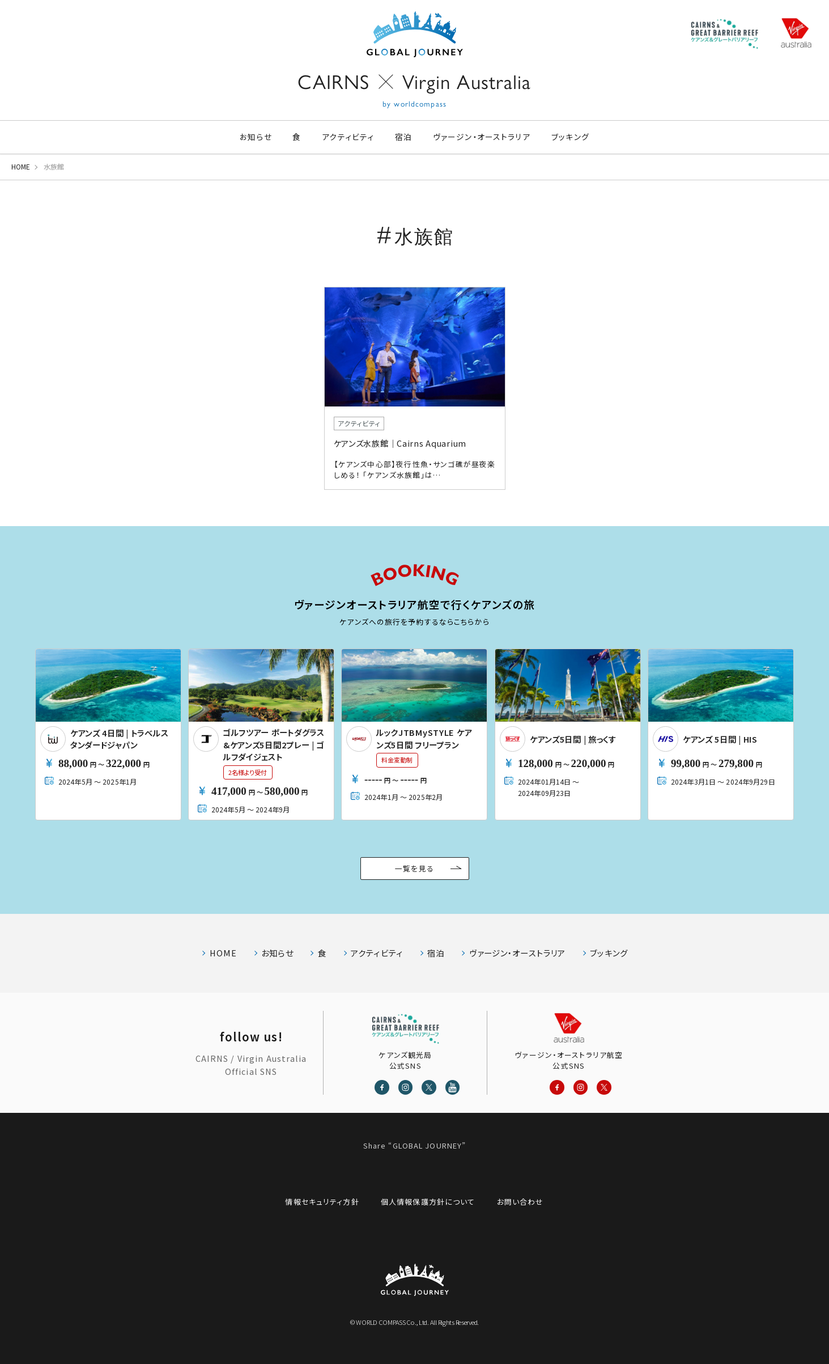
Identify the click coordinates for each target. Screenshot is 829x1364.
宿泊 (403, 136)
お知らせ (255, 136)
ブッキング (570, 136)
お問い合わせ (520, 1201)
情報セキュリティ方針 (322, 1201)
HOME (20, 166)
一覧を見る (414, 868)
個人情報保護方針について (428, 1201)
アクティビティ (348, 136)
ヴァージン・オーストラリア (482, 136)
